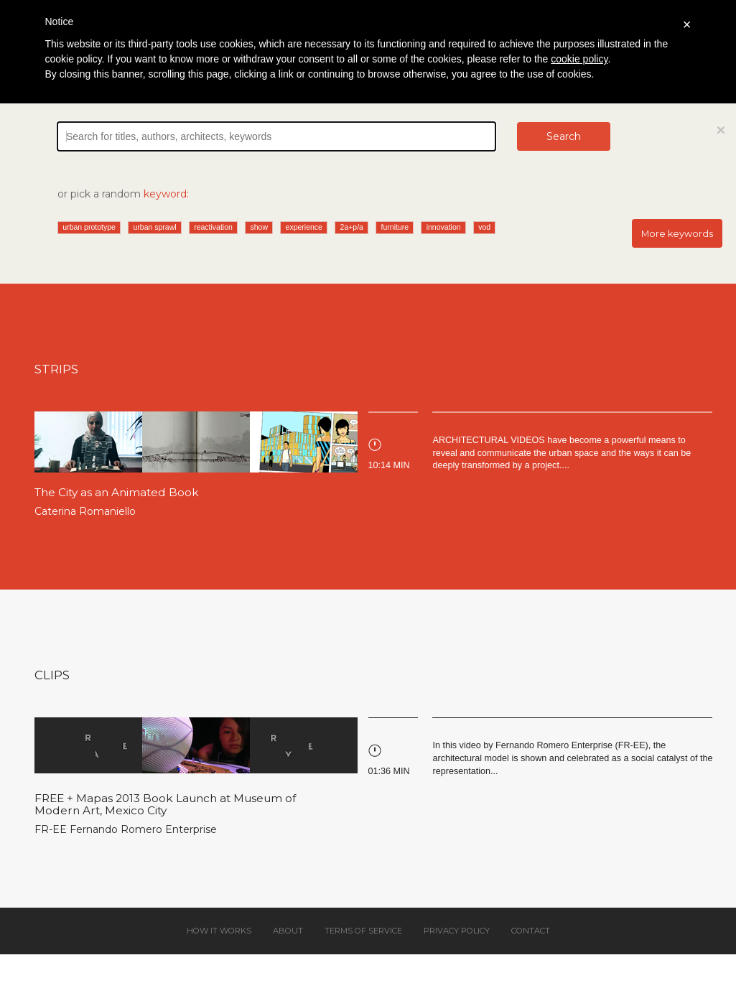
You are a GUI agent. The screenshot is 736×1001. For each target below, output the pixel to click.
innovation (444, 227)
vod (484, 227)
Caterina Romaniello (85, 511)
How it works (219, 931)
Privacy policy (457, 931)
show (259, 227)
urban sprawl (154, 227)
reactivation (213, 227)
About (288, 931)
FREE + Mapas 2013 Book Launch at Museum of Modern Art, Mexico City (165, 804)
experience (304, 227)
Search (563, 136)
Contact (530, 931)
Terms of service (363, 931)
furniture (395, 227)
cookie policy (579, 59)
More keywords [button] (677, 233)
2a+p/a (351, 227)
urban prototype (89, 227)
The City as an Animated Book (116, 492)
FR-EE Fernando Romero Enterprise (125, 829)
